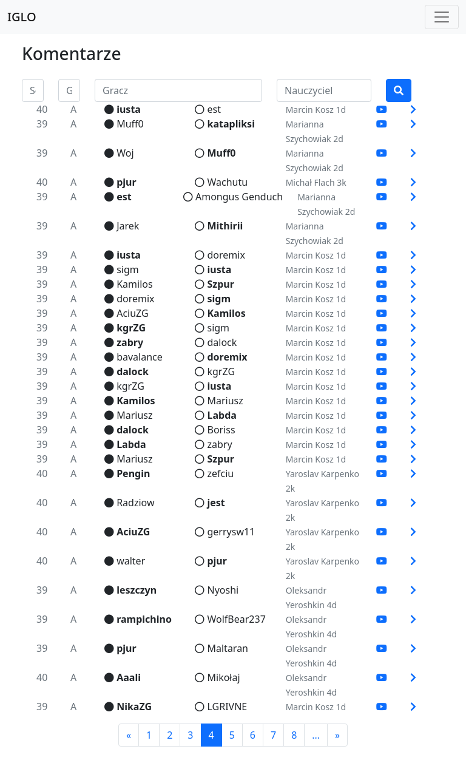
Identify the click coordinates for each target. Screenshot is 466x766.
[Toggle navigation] (442, 17)
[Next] (337, 735)
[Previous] (128, 735)
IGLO (21, 16)
